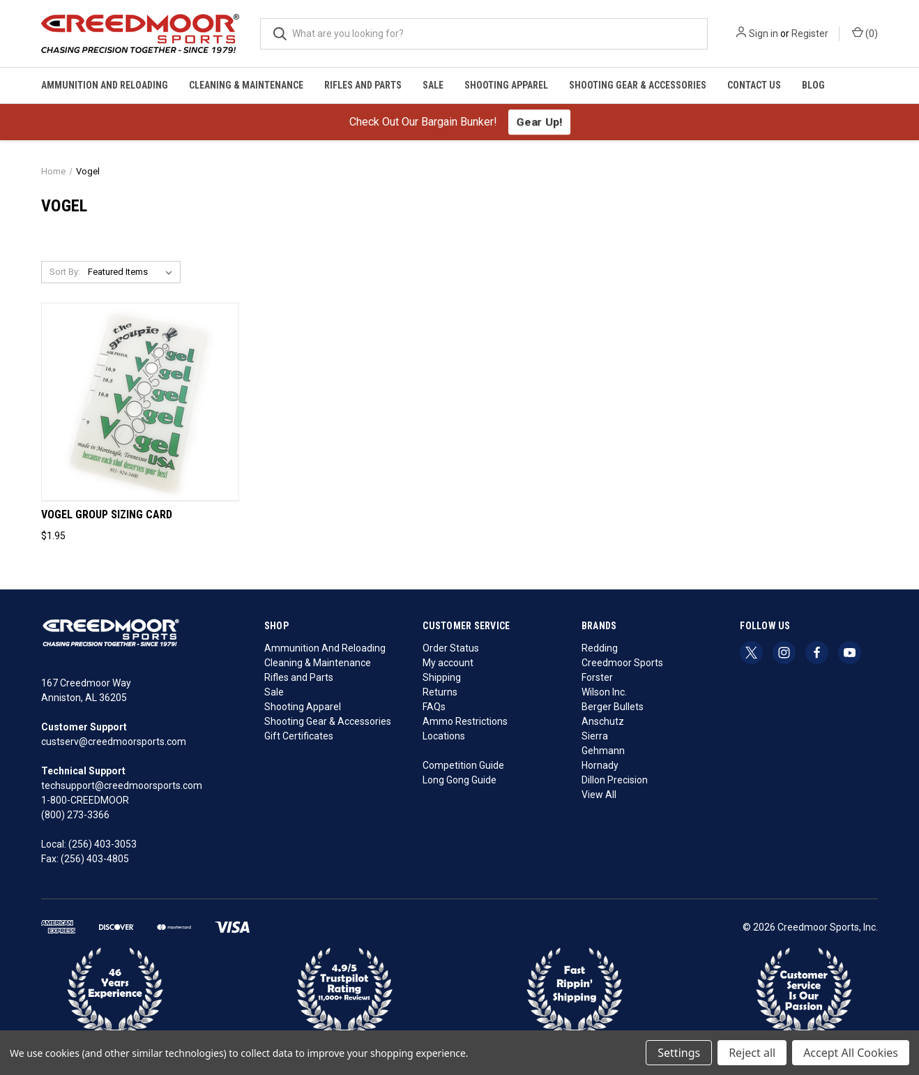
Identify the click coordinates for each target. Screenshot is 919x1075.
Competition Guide (463, 765)
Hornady (600, 765)
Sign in (763, 33)
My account (448, 662)
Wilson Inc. (604, 692)
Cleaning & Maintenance (246, 85)
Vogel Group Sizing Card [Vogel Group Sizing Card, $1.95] (106, 515)
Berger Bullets (613, 706)
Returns (440, 692)
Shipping (442, 677)
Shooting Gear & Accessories (637, 85)
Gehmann (603, 750)
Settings (679, 1052)
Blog (813, 85)
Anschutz (603, 721)
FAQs (434, 706)
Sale (433, 85)
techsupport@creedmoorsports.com (121, 785)
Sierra (595, 736)
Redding (600, 648)
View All (599, 794)
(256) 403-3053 (102, 844)
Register (809, 33)
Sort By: (65, 271)
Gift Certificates (298, 736)
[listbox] (133, 272)
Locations (444, 736)
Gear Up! (539, 121)
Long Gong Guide (459, 779)
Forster (597, 677)
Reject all (752, 1052)
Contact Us (754, 85)
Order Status (451, 648)
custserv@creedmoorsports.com (113, 741)
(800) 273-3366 (75, 814)
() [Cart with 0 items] (865, 33)
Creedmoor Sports (622, 662)
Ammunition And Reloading (104, 85)
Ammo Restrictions (465, 721)
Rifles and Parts (363, 85)
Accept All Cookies (850, 1052)
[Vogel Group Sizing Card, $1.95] (140, 402)
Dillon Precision (615, 779)
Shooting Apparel (506, 85)
